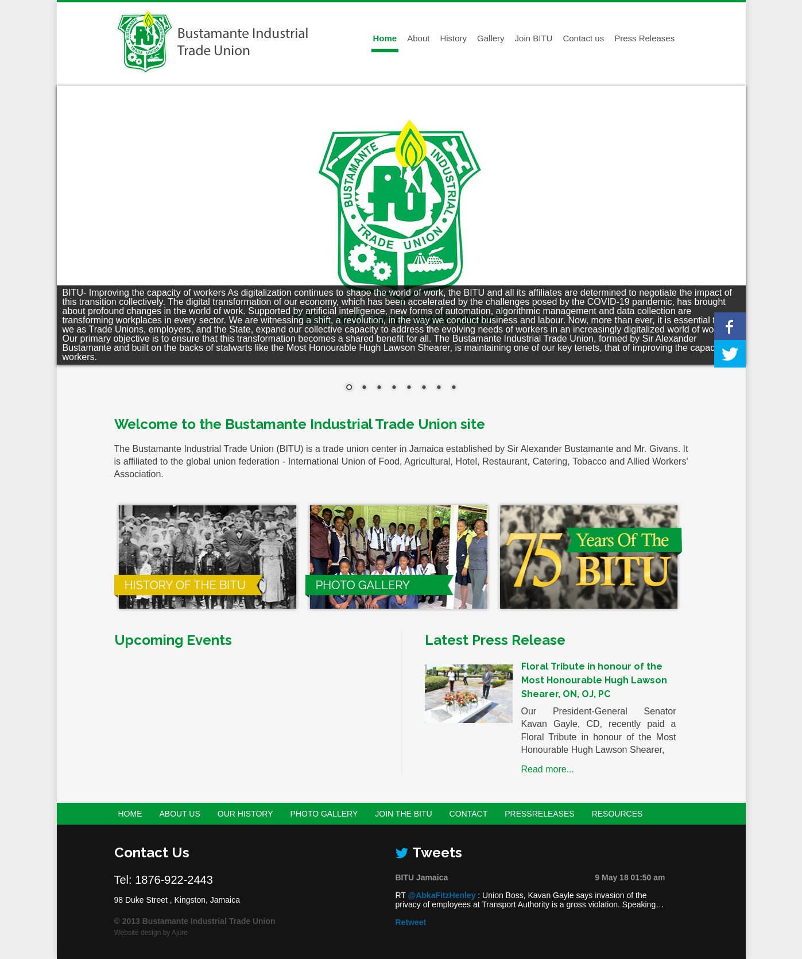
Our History (245, 813)
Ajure (180, 933)
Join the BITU (403, 813)
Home (385, 38)
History (453, 38)
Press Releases (644, 38)
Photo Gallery (324, 813)
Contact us (583, 38)
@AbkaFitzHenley (442, 895)
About (418, 38)
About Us (180, 813)
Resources (617, 813)
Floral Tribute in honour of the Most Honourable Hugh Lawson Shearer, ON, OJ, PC (594, 680)
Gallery (491, 38)
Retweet (411, 922)
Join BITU (534, 38)
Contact (469, 813)
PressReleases (539, 813)
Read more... (547, 769)
